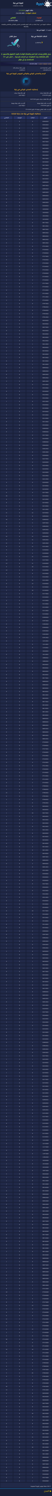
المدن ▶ (47, 1491)
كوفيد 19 (48, 30)
